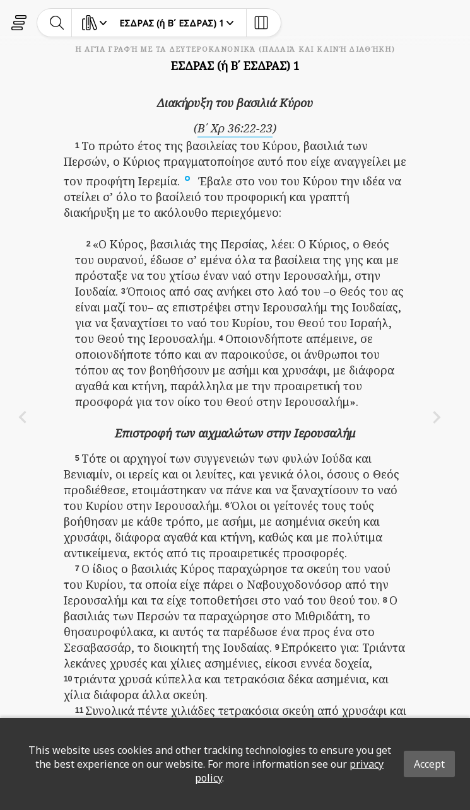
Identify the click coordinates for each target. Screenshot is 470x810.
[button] (187, 177)
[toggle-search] (57, 23)
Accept (429, 764)
